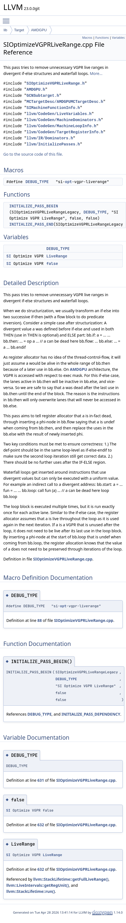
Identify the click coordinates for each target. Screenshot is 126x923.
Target (19, 30)
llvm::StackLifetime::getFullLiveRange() (70, 879)
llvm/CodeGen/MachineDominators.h (64, 119)
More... (96, 73)
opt (68, 181)
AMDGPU (39, 30)
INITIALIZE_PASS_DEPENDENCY (91, 714)
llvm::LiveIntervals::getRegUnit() (37, 885)
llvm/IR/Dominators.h (50, 138)
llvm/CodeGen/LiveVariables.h (59, 113)
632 (40, 824)
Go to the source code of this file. (33, 154)
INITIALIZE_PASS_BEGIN (33, 206)
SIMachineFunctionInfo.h (53, 107)
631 (40, 780)
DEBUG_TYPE (37, 181)
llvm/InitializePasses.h (53, 144)
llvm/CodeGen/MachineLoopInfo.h (61, 126)
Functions (102, 38)
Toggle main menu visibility (7, 18)
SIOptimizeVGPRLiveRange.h (56, 83)
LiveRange (56, 256)
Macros (87, 38)
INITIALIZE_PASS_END (31, 224)
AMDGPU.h (36, 89)
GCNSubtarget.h (43, 95)
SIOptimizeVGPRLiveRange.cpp (63, 559)
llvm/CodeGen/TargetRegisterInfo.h (65, 132)
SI (8, 256)
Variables (118, 38)
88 (39, 620)
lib (5, 30)
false (52, 263)
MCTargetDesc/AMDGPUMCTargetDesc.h (65, 101)
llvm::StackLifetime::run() (30, 891)
